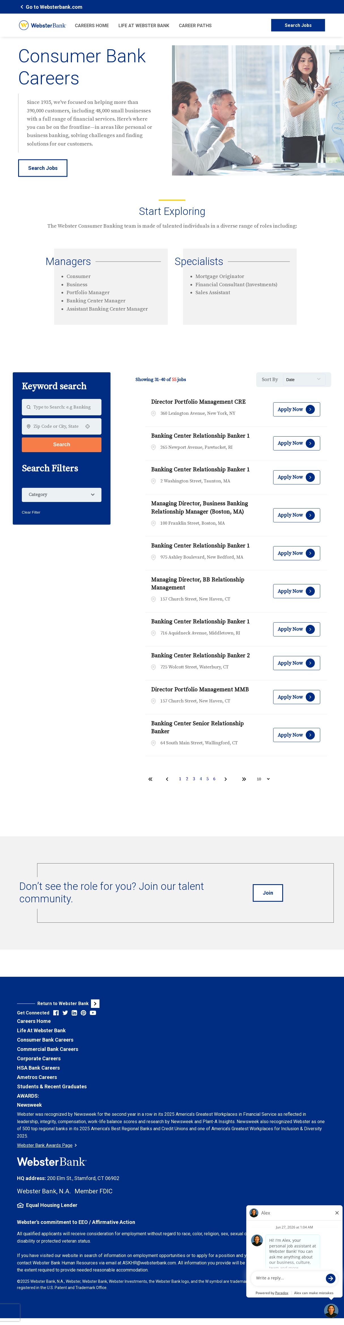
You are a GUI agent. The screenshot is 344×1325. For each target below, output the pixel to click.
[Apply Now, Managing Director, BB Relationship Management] (296, 591)
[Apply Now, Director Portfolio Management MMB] (296, 697)
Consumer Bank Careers (45, 1040)
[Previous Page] (168, 779)
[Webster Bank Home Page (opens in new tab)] (50, 6)
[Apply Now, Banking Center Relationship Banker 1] (296, 443)
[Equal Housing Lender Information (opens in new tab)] (172, 1205)
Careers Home (92, 25)
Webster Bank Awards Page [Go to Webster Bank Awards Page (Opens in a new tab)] (47, 1145)
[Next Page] (226, 779)
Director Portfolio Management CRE (198, 402)
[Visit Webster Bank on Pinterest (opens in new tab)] (83, 1012)
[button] (87, 426)
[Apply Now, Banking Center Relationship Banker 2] (296, 663)
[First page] (150, 779)
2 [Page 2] (187, 779)
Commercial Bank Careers (47, 1049)
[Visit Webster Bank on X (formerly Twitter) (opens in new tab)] (65, 1012)
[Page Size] (260, 779)
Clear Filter (31, 512)
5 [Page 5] (207, 779)
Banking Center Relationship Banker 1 (200, 436)
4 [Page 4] (200, 779)
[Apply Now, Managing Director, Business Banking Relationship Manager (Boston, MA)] (296, 515)
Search (61, 444)
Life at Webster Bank (143, 25)
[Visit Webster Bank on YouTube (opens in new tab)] (93, 1012)
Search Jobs (298, 25)
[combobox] (56, 426)
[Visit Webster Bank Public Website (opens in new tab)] (94, 1003)
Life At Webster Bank (41, 1030)
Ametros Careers (37, 1077)
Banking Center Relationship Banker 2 (200, 655)
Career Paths (195, 25)
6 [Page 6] (214, 779)
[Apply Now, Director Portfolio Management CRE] (296, 409)
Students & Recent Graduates (52, 1086)
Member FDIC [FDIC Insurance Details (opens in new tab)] (93, 1191)
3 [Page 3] (194, 779)
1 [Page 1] (180, 779)
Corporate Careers (39, 1058)
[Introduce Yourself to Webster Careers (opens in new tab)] (268, 893)
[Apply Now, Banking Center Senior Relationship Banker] (296, 735)
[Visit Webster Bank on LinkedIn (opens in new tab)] (74, 1012)
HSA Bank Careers (38, 1068)
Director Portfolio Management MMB (200, 689)
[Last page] (244, 779)
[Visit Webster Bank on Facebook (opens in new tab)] (56, 1012)
